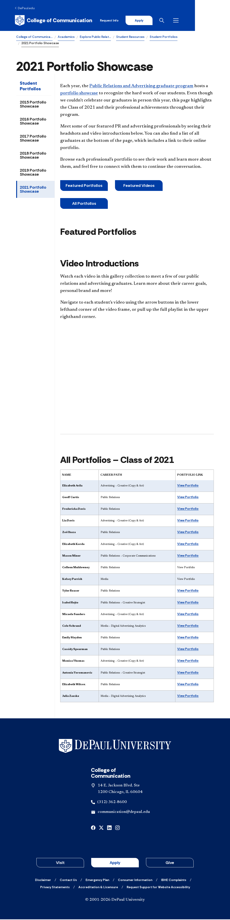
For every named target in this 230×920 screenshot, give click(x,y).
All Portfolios (84, 204)
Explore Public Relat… (95, 37)
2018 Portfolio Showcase (33, 156)
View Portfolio (188, 486)
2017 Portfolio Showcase (33, 139)
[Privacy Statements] (55, 888)
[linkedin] (109, 828)
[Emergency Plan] (97, 880)
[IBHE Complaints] (173, 880)
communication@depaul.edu (124, 813)
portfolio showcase (79, 94)
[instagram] (117, 828)
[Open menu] (210, 21)
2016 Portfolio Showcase (33, 122)
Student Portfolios (163, 37)
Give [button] (170, 863)
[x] (101, 828)
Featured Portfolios (84, 186)
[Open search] (196, 20)
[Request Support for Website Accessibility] (158, 888)
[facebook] (93, 828)
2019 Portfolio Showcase (33, 173)
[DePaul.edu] (26, 8)
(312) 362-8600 (112, 803)
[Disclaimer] (43, 880)
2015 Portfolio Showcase (33, 105)
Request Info (142, 21)
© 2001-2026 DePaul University (115, 900)
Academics (66, 37)
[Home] (55, 20)
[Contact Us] (68, 880)
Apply (172, 21)
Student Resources (130, 37)
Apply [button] (115, 863)
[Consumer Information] (135, 880)
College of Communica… (34, 37)
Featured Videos (139, 186)
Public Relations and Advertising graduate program (141, 86)
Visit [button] (60, 863)
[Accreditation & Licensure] (98, 888)
